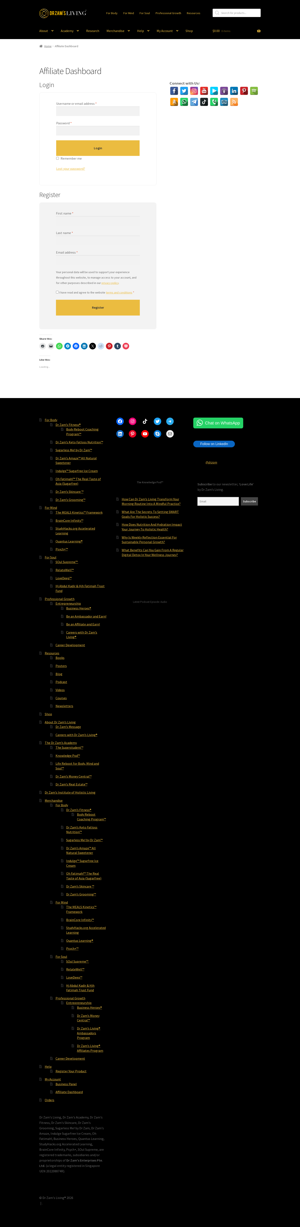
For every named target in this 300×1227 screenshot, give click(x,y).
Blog (59, 674)
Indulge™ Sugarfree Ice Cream (77, 471)
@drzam (211, 462)
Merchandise (115, 31)
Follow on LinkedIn (214, 444)
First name (64, 213)
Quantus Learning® (69, 541)
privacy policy (110, 283)
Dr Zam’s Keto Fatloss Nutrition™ (79, 442)
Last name (64, 233)
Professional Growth (168, 13)
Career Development (70, 645)
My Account (165, 31)
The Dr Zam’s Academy (61, 743)
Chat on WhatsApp (222, 423)
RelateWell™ (65, 570)
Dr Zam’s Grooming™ (70, 500)
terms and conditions (119, 292)
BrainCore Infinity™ (69, 520)
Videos (60, 690)
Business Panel (66, 1084)
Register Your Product (71, 1071)
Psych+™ (62, 549)
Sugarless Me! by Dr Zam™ (74, 450)
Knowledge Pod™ (68, 755)
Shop (189, 31)
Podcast (61, 682)
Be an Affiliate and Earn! (83, 624)
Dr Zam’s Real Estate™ (71, 784)
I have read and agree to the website (95, 292)
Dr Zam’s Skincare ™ (69, 492)
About (43, 31)
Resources (193, 13)
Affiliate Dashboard (69, 1092)
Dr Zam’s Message (68, 727)
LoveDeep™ (64, 578)
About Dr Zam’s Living (60, 722)
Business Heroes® (78, 608)
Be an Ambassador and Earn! (86, 616)
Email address (67, 252)
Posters (61, 666)
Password (64, 123)
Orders (49, 1100)
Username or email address (76, 103)
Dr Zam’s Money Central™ (74, 776)
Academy (67, 31)
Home (48, 46)
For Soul (145, 13)
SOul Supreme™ (67, 562)
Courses (61, 698)
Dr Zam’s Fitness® (68, 425)
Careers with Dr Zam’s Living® (76, 735)
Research (92, 31)
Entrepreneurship (68, 603)
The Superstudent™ (69, 747)
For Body (112, 13)
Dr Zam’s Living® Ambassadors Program (88, 1033)
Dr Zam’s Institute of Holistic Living (70, 792)
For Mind (128, 13)
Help (140, 31)
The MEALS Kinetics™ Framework (79, 512)
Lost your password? (70, 168)
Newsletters (64, 706)
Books (60, 658)
